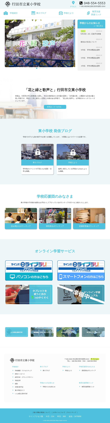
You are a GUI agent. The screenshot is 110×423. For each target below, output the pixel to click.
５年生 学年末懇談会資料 (90, 58)
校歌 (16, 383)
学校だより (69, 13)
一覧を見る (99, 26)
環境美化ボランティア (89, 370)
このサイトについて (58, 412)
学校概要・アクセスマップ (23, 370)
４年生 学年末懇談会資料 (90, 66)
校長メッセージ (20, 374)
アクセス (96, 359)
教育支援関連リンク (96, 13)
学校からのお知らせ (49, 386)
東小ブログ (41, 13)
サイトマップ (71, 412)
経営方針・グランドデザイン (24, 377)
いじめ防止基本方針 (21, 393)
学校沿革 (18, 380)
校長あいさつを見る (54, 107)
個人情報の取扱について (41, 412)
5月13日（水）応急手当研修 (91, 34)
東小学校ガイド (20, 390)
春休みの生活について (89, 42)
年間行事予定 (19, 387)
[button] (36, 69)
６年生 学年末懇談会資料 (90, 50)
